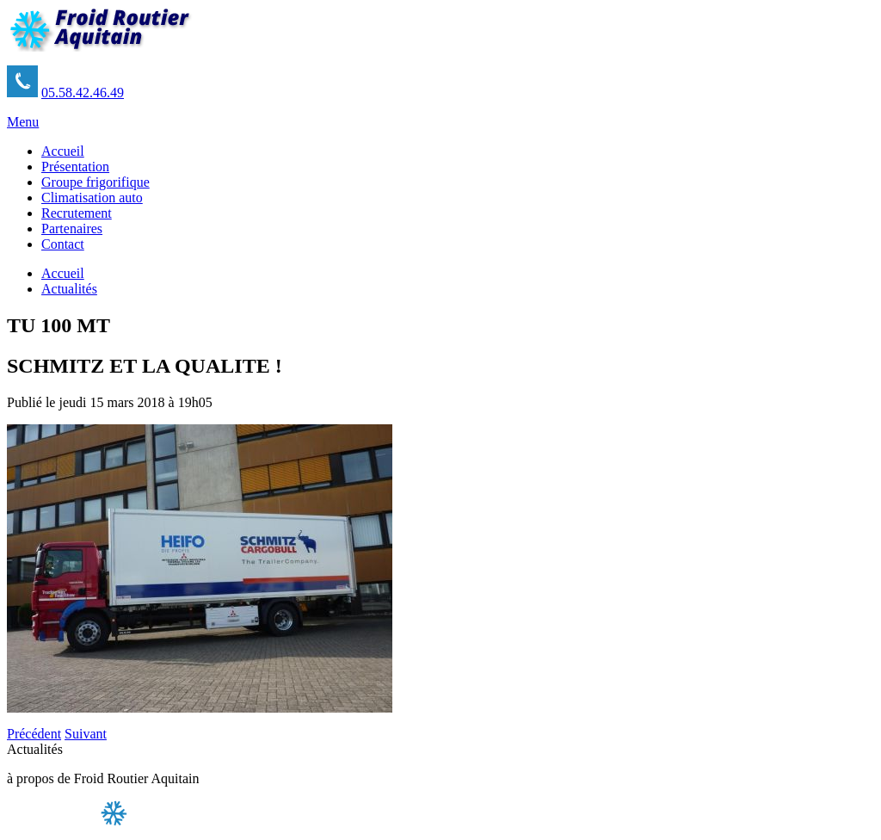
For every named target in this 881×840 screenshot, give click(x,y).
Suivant (86, 733)
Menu (23, 121)
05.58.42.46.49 (82, 92)
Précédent (34, 733)
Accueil (62, 273)
